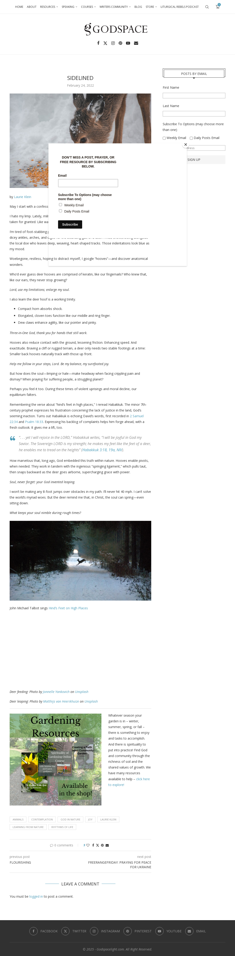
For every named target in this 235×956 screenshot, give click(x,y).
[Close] (185, 144)
